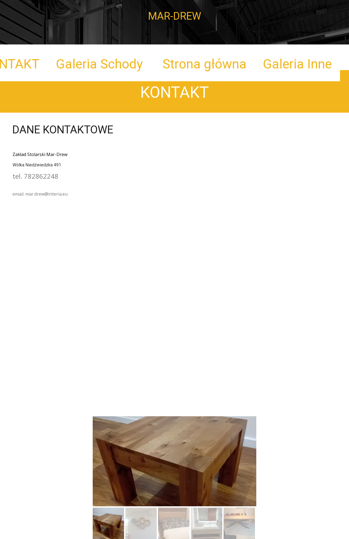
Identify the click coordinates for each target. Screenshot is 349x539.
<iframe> (174, 261)
